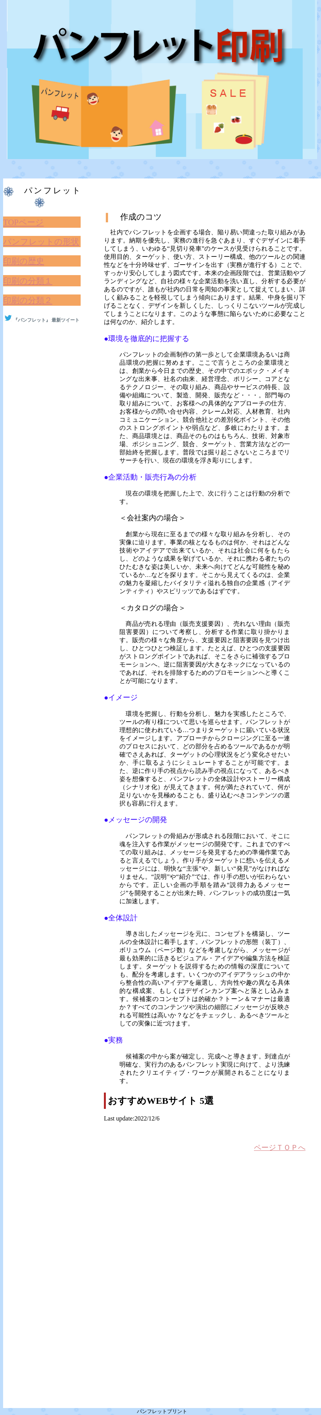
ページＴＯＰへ (279, 1147)
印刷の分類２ (27, 300)
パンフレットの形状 (41, 241)
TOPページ (23, 222)
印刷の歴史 (23, 261)
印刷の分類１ (27, 281)
